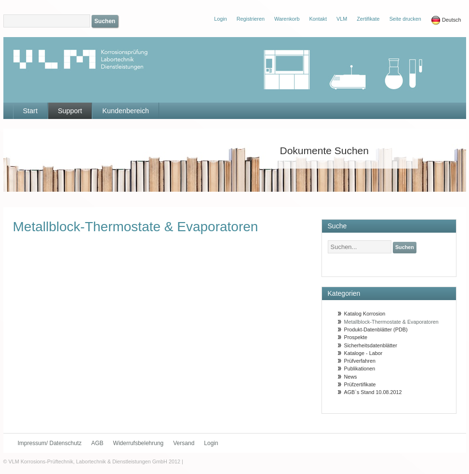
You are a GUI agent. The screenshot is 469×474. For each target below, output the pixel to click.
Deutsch (446, 20)
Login (211, 443)
